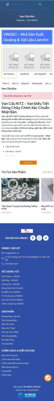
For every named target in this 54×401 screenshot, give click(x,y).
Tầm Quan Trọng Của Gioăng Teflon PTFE (19, 207)
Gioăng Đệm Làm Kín (10, 316)
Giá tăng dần (37, 83)
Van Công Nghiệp (9, 336)
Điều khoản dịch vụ (9, 367)
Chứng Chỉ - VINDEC (10, 284)
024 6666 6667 (11, 263)
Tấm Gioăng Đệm (9, 320)
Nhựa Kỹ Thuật (8, 328)
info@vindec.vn (12, 253)
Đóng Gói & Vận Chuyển (12, 288)
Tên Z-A (15, 83)
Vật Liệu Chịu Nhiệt (10, 332)
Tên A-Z (6, 83)
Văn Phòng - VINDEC (10, 276)
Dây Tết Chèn (7, 324)
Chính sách (6, 375)
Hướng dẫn (6, 371)
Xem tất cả (48, 172)
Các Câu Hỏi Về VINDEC (12, 299)
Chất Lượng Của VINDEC (12, 303)
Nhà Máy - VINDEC (9, 280)
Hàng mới (25, 83)
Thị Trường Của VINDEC (12, 296)
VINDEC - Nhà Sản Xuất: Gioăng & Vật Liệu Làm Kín (25, 37)
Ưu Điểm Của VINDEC (11, 292)
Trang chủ (20, 20)
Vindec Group (17, 4)
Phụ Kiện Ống (7, 339)
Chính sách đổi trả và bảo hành (15, 363)
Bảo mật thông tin (9, 355)
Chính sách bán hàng (10, 359)
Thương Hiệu (7, 343)
